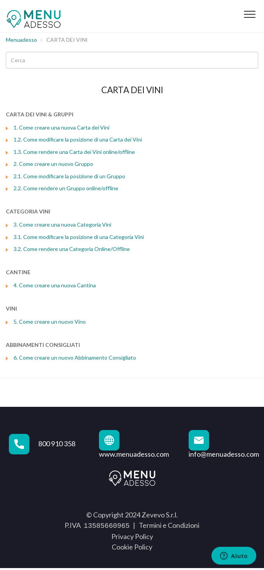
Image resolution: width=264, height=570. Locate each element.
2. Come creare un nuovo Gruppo (53, 163)
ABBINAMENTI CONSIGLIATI (43, 344)
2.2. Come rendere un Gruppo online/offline (66, 188)
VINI (11, 308)
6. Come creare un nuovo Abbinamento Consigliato (75, 357)
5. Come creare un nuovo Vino (50, 321)
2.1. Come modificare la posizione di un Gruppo (69, 176)
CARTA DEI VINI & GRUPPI (39, 114)
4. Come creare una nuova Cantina (55, 285)
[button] (249, 14)
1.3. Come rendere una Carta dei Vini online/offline (74, 151)
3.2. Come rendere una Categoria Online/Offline (72, 249)
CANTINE (18, 272)
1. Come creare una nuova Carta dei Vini (61, 127)
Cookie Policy (132, 546)
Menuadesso (21, 39)
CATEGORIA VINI (28, 211)
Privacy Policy (132, 535)
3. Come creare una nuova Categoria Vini (62, 224)
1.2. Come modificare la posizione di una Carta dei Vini (78, 139)
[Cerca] (132, 60)
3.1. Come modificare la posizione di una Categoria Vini (79, 237)
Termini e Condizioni (169, 525)
